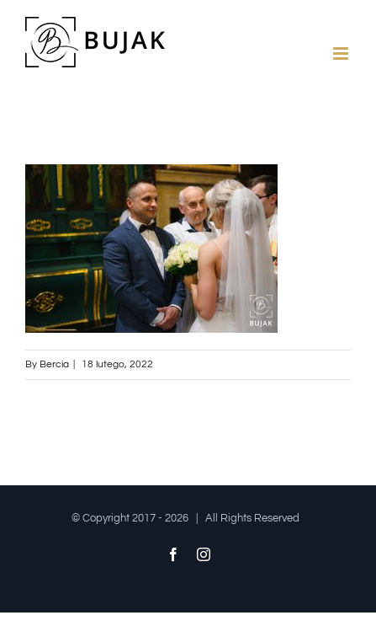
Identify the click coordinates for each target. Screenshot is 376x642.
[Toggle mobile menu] (342, 53)
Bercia (54, 364)
